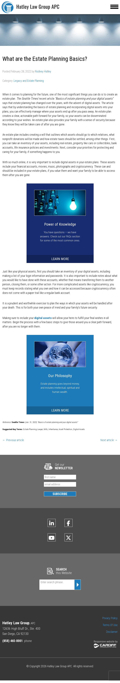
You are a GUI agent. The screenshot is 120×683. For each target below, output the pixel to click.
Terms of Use (110, 627)
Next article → (109, 442)
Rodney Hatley (43, 74)
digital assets (43, 320)
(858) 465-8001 (12, 643)
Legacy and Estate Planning (29, 83)
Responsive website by (106, 646)
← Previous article (13, 442)
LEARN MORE (60, 261)
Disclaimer (112, 634)
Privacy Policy (110, 620)
